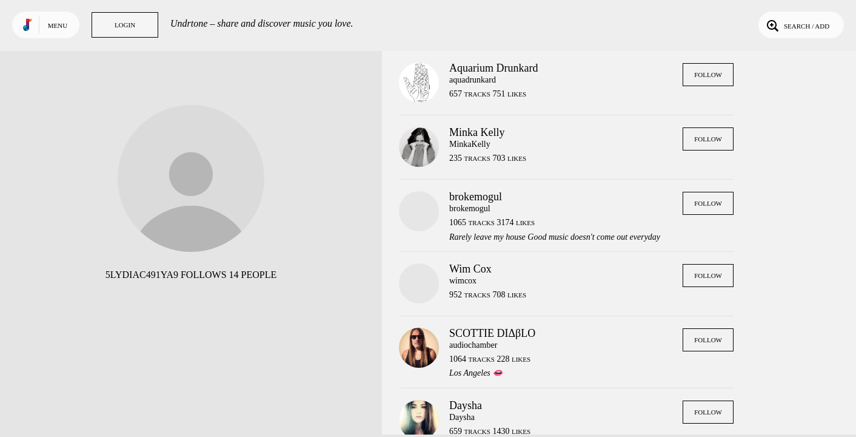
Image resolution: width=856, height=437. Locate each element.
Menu (57, 25)
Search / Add (796, 25)
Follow (708, 74)
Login (125, 25)
